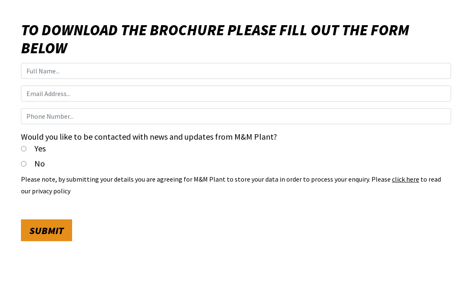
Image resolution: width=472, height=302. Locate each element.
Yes (40, 148)
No (39, 163)
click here (405, 179)
